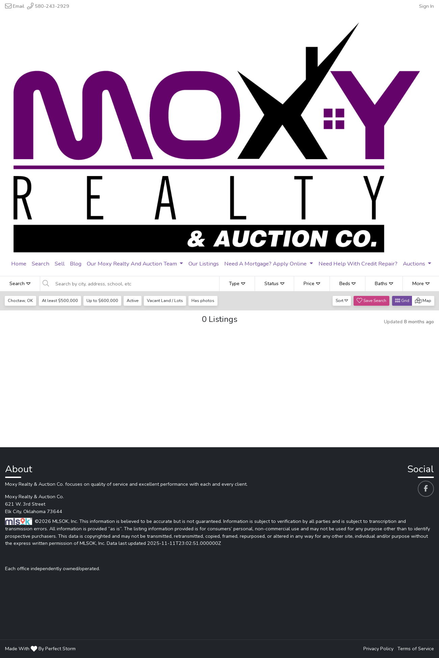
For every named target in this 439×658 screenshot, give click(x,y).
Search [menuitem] (40, 264)
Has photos (204, 300)
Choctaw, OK (20, 300)
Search (19, 283)
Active (133, 300)
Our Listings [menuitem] (203, 264)
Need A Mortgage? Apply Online (266, 264)
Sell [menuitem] (59, 264)
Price (312, 283)
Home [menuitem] (18, 264)
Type (237, 283)
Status (274, 283)
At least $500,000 (60, 300)
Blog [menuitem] (75, 264)
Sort (342, 300)
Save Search (371, 300)
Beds (347, 283)
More (421, 283)
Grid (402, 300)
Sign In (426, 6)
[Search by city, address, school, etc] (135, 283)
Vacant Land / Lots (167, 300)
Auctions (415, 264)
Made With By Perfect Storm (40, 648)
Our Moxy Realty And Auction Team (132, 264)
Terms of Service (415, 648)
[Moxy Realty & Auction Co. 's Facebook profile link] (426, 489)
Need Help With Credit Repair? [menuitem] (357, 264)
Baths (384, 283)
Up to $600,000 (103, 300)
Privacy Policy (378, 648)
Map (423, 300)
